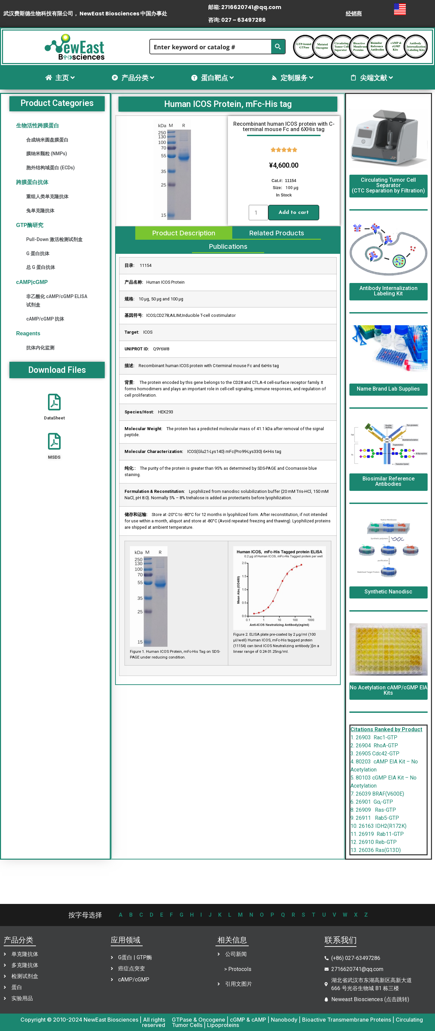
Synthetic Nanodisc (388, 591)
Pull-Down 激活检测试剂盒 (54, 239)
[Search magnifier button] (278, 47)
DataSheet (54, 417)
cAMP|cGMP (32, 282)
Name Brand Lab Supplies (388, 389)
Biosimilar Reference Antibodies (388, 481)
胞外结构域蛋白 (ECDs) (50, 167)
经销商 (354, 13)
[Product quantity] (258, 212)
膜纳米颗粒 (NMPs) (46, 153)
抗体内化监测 (40, 347)
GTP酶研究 (29, 225)
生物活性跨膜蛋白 (37, 125)
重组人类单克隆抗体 (47, 196)
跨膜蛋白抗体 (32, 182)
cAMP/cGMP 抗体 (45, 319)
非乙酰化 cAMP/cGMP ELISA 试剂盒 (56, 300)
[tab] (183, 233)
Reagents (28, 333)
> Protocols (237, 969)
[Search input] (211, 46)
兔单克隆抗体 (40, 210)
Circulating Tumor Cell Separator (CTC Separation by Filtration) (388, 185)
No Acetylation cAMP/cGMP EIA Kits (388, 690)
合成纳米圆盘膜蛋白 (47, 139)
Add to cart (294, 212)
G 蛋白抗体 (37, 253)
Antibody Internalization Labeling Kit (388, 291)
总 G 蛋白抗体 (40, 267)
